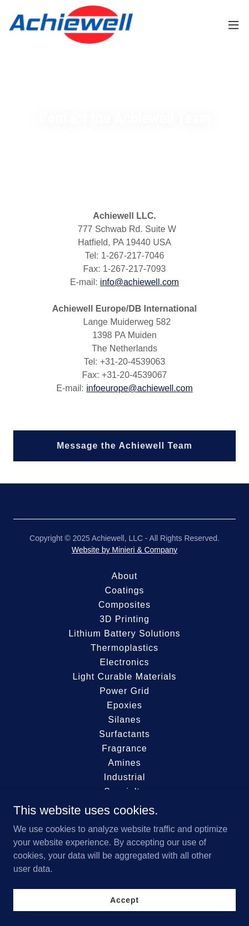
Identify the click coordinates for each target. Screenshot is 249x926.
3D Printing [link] (124, 619)
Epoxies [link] (124, 705)
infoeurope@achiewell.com (139, 388)
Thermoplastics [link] (125, 648)
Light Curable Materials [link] (124, 676)
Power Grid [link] (124, 691)
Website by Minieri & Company (124, 549)
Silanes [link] (124, 719)
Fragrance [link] (124, 748)
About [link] (125, 576)
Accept (124, 899)
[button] (233, 25)
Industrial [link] (124, 777)
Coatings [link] (124, 590)
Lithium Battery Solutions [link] (124, 633)
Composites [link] (124, 604)
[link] (71, 24)
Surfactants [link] (124, 734)
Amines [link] (124, 762)
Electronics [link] (124, 662)
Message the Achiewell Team (125, 445)
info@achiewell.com (139, 282)
